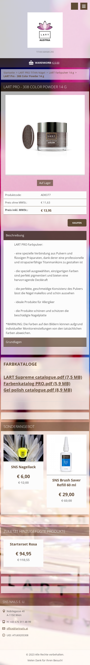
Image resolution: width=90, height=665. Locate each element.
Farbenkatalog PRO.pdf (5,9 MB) (37, 383)
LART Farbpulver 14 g (61, 72)
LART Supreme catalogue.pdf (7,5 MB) (43, 377)
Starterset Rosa (23, 544)
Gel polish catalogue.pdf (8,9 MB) (38, 390)
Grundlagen (14, 342)
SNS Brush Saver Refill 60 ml (66, 482)
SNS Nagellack (23, 466)
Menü (83, 6)
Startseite (9, 72)
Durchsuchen (74, 6)
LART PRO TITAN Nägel (31, 72)
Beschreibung (15, 235)
